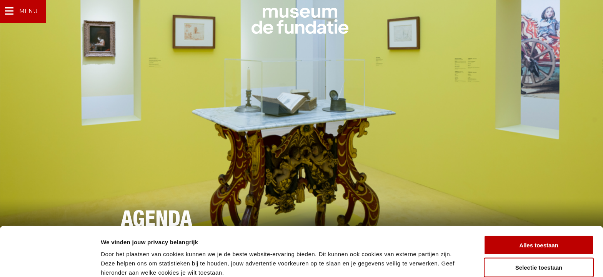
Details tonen (415, 262)
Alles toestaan (538, 209)
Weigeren (538, 254)
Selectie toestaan (539, 232)
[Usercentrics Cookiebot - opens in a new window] (49, 262)
